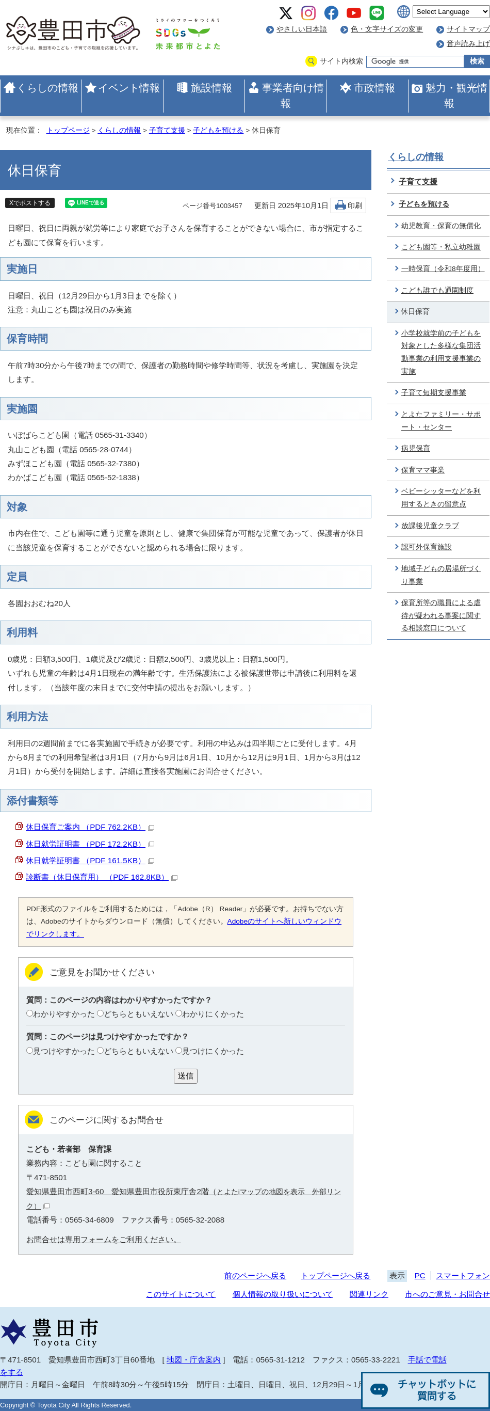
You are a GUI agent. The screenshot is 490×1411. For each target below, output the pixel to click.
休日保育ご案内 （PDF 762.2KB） (90, 826)
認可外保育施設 (426, 547)
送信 (185, 1075)
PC (420, 1275)
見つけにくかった (213, 1051)
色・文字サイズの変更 (387, 29)
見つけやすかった (64, 1051)
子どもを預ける (218, 130)
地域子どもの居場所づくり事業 (441, 575)
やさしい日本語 (301, 29)
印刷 (355, 206)
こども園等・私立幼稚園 (441, 247)
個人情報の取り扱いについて (283, 1294)
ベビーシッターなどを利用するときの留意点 (441, 497)
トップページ (68, 130)
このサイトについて (181, 1294)
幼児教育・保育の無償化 (441, 226)
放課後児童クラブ (430, 526)
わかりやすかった (64, 1013)
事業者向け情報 (293, 95)
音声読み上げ (468, 43)
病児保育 (415, 448)
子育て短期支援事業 (433, 393)
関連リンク (369, 1294)
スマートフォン (463, 1275)
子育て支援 (167, 130)
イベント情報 (129, 87)
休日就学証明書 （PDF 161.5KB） (90, 860)
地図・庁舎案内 (194, 1359)
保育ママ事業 (423, 470)
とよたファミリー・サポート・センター (441, 420)
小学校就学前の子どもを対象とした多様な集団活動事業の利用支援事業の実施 (441, 352)
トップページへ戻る (335, 1275)
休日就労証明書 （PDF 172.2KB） (90, 843)
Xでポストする (30, 203)
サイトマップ (468, 29)
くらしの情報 (47, 87)
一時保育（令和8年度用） (443, 269)
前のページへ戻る (255, 1275)
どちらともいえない (138, 1013)
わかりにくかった (213, 1013)
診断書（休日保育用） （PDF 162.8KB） (101, 877)
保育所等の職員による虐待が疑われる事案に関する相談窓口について (441, 615)
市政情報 (374, 87)
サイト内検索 (341, 61)
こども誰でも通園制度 (437, 290)
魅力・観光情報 (456, 95)
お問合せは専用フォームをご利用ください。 (103, 1239)
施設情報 (211, 87)
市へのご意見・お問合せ (447, 1294)
